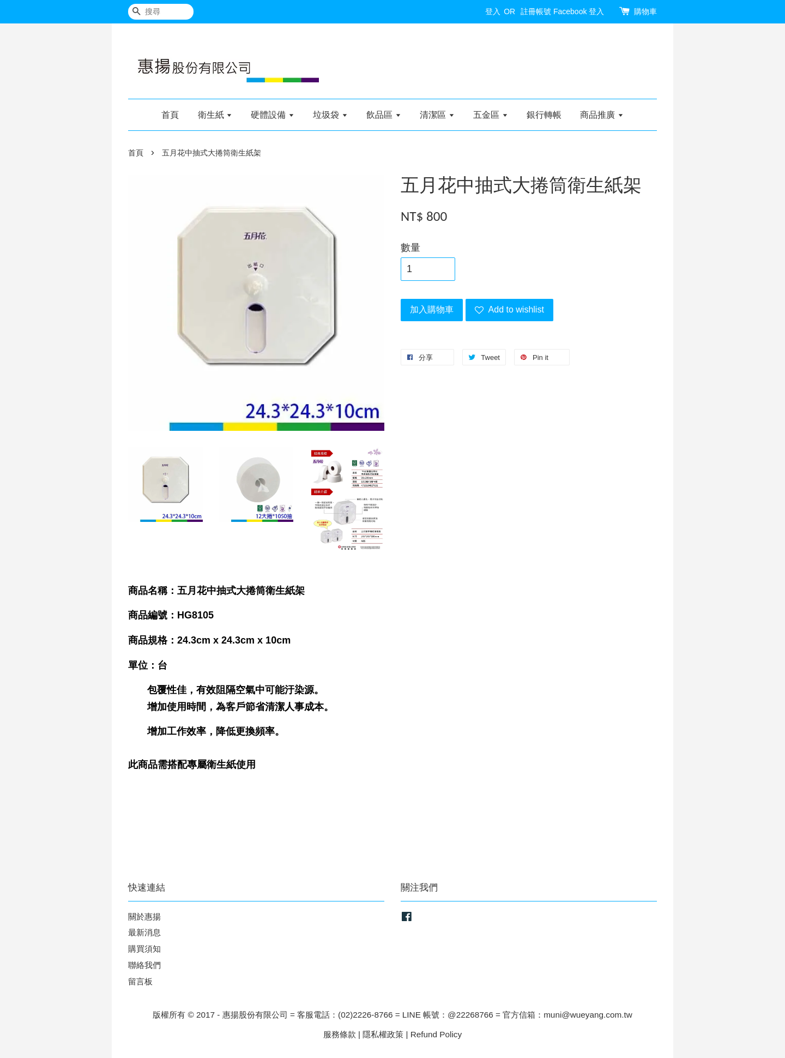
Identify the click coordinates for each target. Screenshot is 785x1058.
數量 (410, 247)
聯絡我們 (144, 965)
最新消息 (144, 932)
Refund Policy (436, 1034)
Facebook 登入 (578, 11)
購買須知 (144, 948)
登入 (492, 11)
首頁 (170, 114)
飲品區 (383, 114)
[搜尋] (161, 12)
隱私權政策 (383, 1034)
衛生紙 (215, 114)
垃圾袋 (330, 114)
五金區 (490, 114)
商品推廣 (601, 114)
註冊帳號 (536, 11)
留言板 (140, 981)
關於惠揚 (144, 916)
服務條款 (339, 1034)
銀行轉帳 (544, 114)
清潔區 (437, 114)
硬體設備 (272, 114)
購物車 (645, 11)
